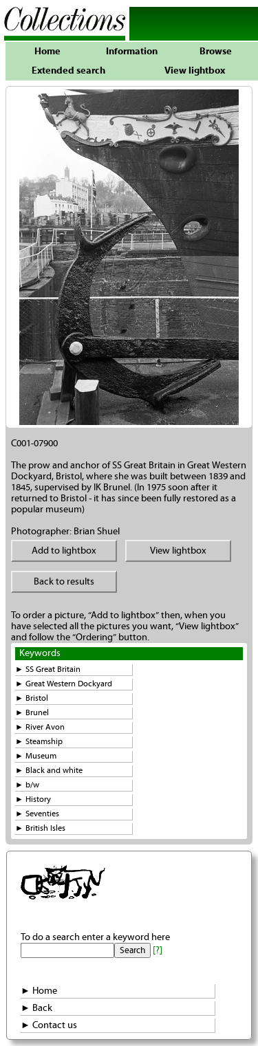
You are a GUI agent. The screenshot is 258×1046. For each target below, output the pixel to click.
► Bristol (31, 698)
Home (47, 51)
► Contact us (49, 1025)
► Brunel (32, 712)
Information (132, 51)
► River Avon (40, 727)
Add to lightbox (64, 550)
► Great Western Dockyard (63, 683)
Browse (216, 51)
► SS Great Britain (47, 669)
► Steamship (39, 741)
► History (33, 799)
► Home (39, 990)
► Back (36, 1008)
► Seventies (37, 813)
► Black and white (49, 770)
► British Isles (40, 828)
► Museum (35, 756)
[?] (157, 950)
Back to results (64, 581)
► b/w (27, 785)
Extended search (68, 70)
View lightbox (194, 70)
